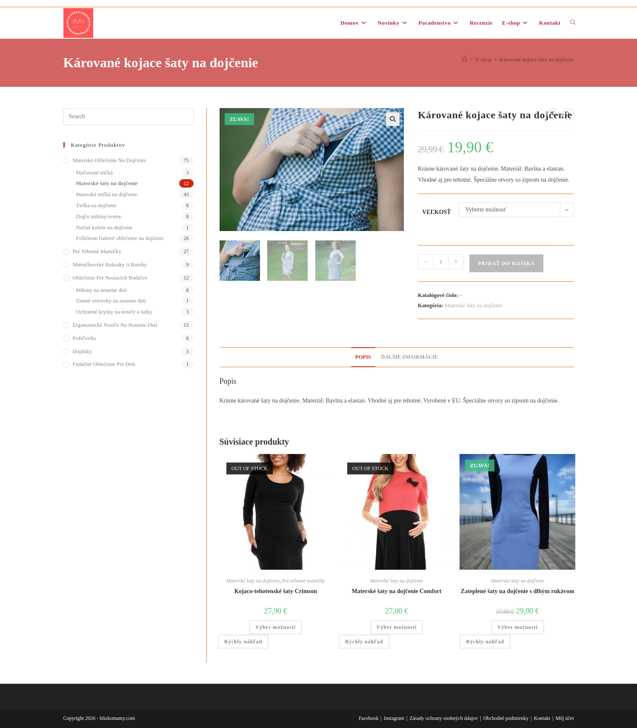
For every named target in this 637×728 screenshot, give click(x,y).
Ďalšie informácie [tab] (409, 357)
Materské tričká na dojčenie (106, 194)
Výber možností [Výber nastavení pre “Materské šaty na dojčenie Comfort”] (397, 627)
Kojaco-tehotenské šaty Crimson (275, 591)
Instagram (394, 718)
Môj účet (565, 718)
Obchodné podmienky (505, 718)
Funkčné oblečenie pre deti (104, 364)
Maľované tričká (94, 172)
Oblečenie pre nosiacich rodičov (110, 277)
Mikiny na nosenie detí (101, 290)
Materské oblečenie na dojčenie (109, 160)
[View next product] (568, 114)
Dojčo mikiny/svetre (99, 216)
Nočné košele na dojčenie (104, 227)
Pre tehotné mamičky (303, 581)
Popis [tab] (363, 357)
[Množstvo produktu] (440, 261)
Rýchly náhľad (243, 642)
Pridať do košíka (506, 263)
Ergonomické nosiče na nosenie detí (115, 325)
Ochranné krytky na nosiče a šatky (114, 311)
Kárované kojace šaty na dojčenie (537, 59)
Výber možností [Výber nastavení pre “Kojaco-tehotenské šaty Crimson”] (275, 627)
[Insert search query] (128, 116)
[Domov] (464, 59)
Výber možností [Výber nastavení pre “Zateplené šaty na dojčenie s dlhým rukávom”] (517, 627)
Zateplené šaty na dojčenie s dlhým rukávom (517, 591)
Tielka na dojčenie (96, 205)
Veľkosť (436, 212)
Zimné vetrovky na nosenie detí (111, 300)
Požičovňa (84, 338)
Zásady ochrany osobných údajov (443, 718)
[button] (393, 119)
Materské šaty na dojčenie (473, 305)
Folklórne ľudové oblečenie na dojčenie (120, 238)
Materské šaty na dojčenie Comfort (397, 591)
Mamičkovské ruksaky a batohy (110, 264)
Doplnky (82, 351)
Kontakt (542, 718)
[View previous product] (553, 114)
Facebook (369, 718)
